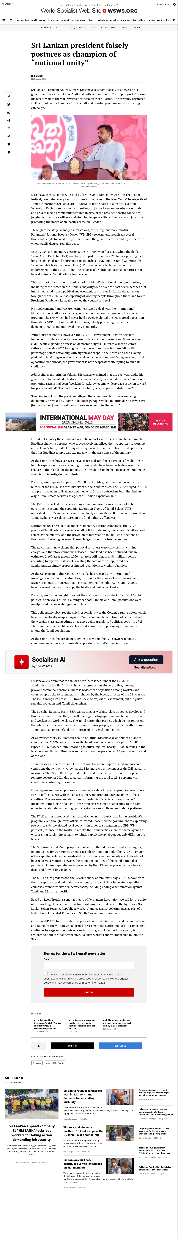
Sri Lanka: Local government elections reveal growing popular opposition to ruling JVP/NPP (82, 1024)
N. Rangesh (37, 75)
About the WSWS (108, 28)
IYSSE (93, 28)
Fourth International (48, 28)
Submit (89, 992)
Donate (136, 28)
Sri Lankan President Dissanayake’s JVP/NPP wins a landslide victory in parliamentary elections (47, 1024)
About (167, 4)
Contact (158, 4)
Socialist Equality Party (75, 28)
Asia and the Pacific (55, 1063)
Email (47, 959)
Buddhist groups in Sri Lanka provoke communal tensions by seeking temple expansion (117, 1023)
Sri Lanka (37, 1063)
